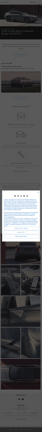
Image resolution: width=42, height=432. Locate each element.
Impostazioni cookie (21, 236)
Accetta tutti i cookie (21, 228)
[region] (21, 216)
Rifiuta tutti (21, 232)
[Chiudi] (38, 192)
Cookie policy (10, 217)
